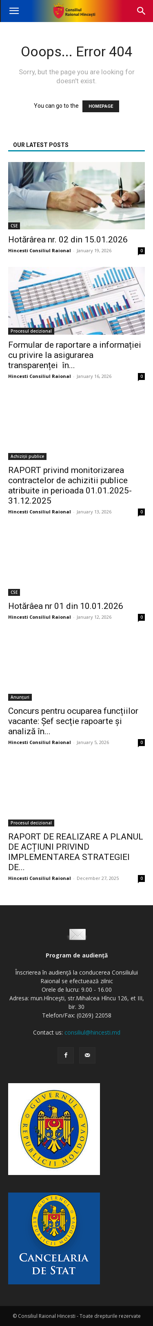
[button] (14, 11)
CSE (14, 226)
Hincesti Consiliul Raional (39, 250)
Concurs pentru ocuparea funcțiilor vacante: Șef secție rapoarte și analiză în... (73, 721)
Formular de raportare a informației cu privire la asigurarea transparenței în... (74, 355)
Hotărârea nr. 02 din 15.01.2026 (68, 239)
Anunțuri (20, 697)
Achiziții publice (27, 456)
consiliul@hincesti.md (92, 1032)
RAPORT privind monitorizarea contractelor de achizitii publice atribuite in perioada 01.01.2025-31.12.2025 (70, 485)
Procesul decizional (31, 331)
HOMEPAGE (101, 106)
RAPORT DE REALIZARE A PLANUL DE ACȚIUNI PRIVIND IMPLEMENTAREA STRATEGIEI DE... (75, 852)
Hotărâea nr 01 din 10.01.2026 (65, 606)
